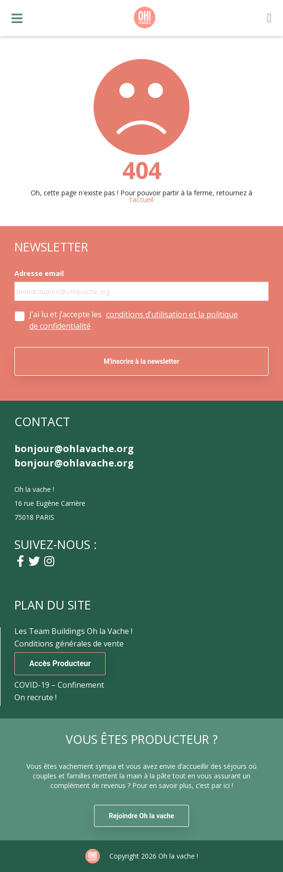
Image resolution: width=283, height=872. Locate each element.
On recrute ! (35, 697)
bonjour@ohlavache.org (74, 449)
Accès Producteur (60, 663)
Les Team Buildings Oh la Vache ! (73, 631)
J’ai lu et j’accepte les (133, 320)
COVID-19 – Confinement (59, 685)
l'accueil (141, 199)
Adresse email (39, 273)
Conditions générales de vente (69, 643)
